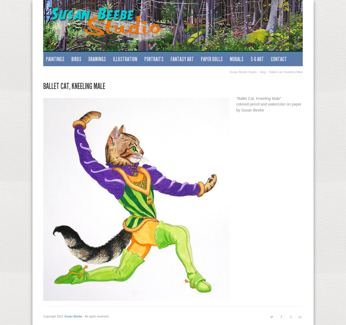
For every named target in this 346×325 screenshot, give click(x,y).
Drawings (97, 59)
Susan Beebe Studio (243, 72)
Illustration (125, 59)
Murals (237, 59)
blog (263, 72)
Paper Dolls (212, 59)
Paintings (55, 59)
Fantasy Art (182, 59)
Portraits (154, 59)
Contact (279, 59)
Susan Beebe (73, 316)
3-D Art (257, 59)
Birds (76, 59)
